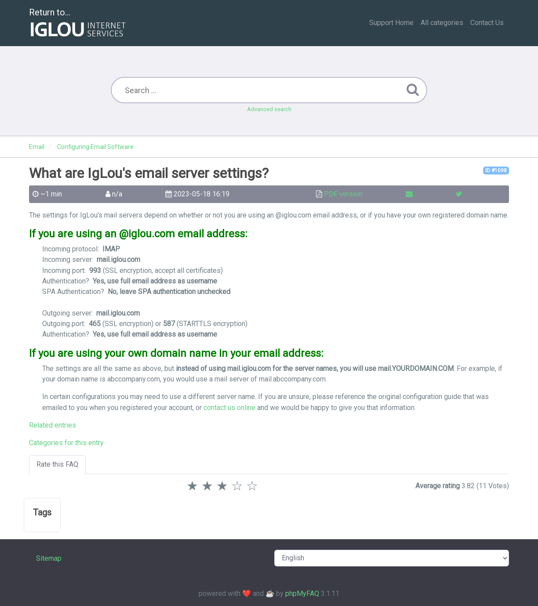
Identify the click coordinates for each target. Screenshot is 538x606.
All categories (442, 22)
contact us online (229, 407)
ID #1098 (496, 170)
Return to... (78, 23)
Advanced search (269, 109)
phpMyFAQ (302, 593)
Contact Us (487, 22)
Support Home (391, 22)
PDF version (343, 194)
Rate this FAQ (57, 464)
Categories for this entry (66, 443)
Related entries (52, 425)
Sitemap (49, 558)
